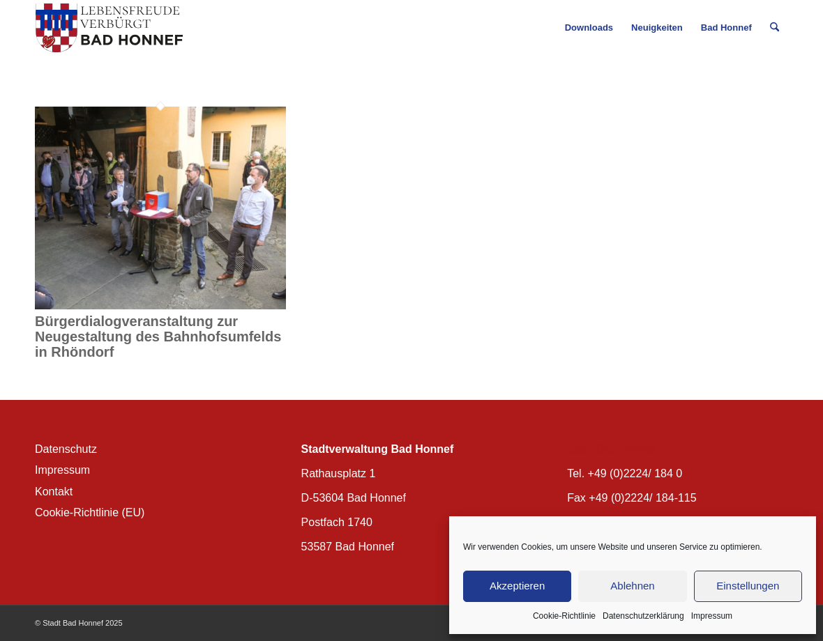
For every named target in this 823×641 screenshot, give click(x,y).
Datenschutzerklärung (643, 616)
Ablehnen (632, 586)
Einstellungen (747, 586)
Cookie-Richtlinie (564, 616)
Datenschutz (66, 449)
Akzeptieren (517, 586)
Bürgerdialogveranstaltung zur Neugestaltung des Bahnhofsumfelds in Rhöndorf (158, 337)
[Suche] (774, 28)
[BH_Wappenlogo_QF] (109, 28)
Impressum (711, 616)
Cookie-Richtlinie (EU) (89, 512)
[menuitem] (589, 28)
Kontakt (54, 491)
